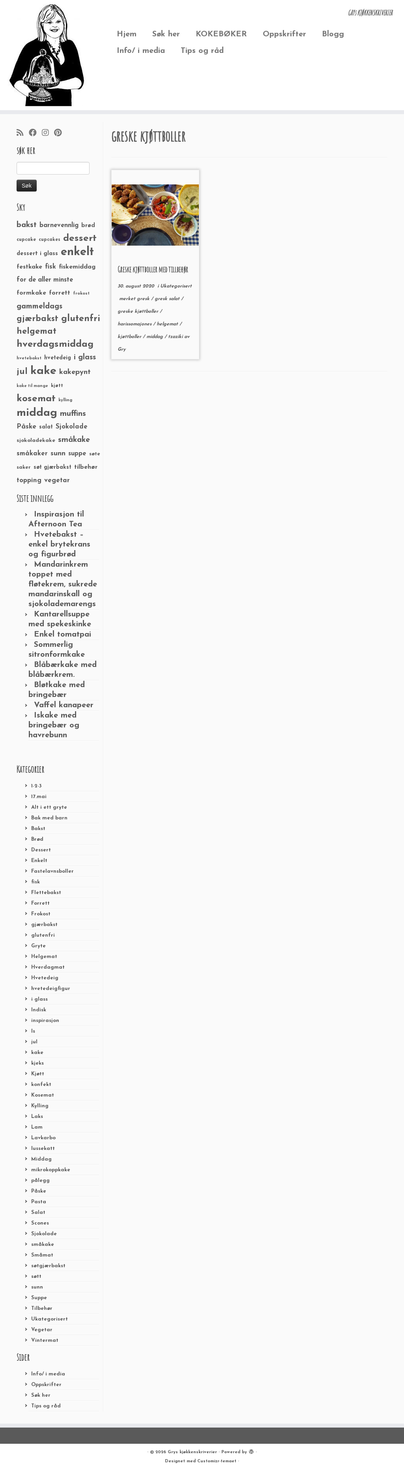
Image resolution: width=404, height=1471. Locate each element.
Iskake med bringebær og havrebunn (53, 725)
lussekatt (43, 1148)
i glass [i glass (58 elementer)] (85, 357)
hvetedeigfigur (50, 988)
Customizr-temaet (216, 1461)
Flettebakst (46, 892)
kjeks (37, 1063)
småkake (42, 1244)
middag (155, 336)
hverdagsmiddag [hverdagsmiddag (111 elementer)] (55, 344)
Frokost (40, 914)
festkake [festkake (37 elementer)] (29, 267)
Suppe (39, 1297)
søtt (36, 1276)
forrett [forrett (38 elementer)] (59, 293)
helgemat (168, 324)
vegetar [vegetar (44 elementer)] (57, 480)
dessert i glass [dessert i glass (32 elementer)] (37, 254)
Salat (38, 1212)
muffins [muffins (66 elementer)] (73, 414)
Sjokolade (44, 1233)
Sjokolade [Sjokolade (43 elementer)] (72, 426)
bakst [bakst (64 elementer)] (27, 225)
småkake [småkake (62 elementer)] (74, 440)
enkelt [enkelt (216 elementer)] (77, 252)
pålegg (40, 1180)
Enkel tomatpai (62, 635)
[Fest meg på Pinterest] (60, 133)
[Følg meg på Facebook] (35, 133)
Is (33, 1031)
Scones (40, 1223)
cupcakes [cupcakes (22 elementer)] (49, 239)
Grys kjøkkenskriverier (192, 1452)
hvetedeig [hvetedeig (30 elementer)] (57, 358)
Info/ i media (141, 51)
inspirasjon (45, 1020)
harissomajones (135, 324)
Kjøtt (37, 1073)
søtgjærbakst (48, 1265)
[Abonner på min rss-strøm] (23, 133)
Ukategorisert (49, 1319)
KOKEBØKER (221, 34)
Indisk (38, 1010)
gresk (144, 299)
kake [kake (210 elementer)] (43, 371)
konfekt (41, 1084)
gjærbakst (44, 924)
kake (37, 1052)
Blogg (333, 34)
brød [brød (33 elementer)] (88, 226)
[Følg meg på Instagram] (48, 133)
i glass (39, 999)
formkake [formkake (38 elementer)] (31, 293)
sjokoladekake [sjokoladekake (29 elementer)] (36, 440)
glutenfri (43, 935)
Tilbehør (41, 1308)
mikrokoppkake (50, 1169)
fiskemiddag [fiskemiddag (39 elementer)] (77, 267)
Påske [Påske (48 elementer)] (26, 426)
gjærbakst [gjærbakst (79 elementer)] (37, 319)
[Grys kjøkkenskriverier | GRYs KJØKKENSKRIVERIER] (47, 55)
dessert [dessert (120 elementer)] (80, 238)
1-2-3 (36, 786)
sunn (37, 1287)
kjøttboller (130, 336)
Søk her (166, 34)
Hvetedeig (44, 978)
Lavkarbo (43, 1137)
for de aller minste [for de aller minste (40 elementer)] (45, 280)
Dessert (41, 850)
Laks (37, 1116)
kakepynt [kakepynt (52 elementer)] (75, 372)
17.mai (39, 796)
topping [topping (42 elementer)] (29, 480)
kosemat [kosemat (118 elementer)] (36, 399)
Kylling (40, 1105)
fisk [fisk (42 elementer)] (50, 267)
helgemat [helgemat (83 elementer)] (36, 331)
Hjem (127, 34)
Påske (38, 1191)
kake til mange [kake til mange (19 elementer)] (32, 386)
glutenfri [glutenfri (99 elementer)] (80, 318)
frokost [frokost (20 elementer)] (81, 293)
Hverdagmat (48, 967)
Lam (37, 1127)
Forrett (40, 903)
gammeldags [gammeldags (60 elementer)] (39, 306)
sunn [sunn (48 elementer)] (57, 453)
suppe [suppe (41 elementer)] (77, 454)
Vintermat (44, 1340)
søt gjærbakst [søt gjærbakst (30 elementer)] (52, 467)
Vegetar (41, 1329)
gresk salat (168, 299)
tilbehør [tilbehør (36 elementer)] (85, 467)
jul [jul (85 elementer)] (22, 372)
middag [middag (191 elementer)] (37, 413)
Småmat (42, 1255)
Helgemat (44, 956)
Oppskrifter (284, 34)
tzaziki (176, 336)
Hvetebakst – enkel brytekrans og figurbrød (59, 544)
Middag (41, 1159)
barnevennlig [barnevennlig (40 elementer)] (59, 225)
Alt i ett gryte (49, 807)
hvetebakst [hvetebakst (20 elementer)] (29, 358)
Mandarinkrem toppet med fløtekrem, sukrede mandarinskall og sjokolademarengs (62, 584)
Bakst (38, 828)
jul (34, 1042)
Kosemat (42, 1095)
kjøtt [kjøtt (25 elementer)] (57, 385)
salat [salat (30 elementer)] (46, 427)
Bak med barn (49, 818)
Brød (37, 839)
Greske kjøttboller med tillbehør (153, 269)
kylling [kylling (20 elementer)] (65, 400)
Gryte (38, 946)
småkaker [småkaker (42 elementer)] (32, 454)
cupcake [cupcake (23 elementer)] (26, 239)
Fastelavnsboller (52, 871)
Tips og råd (202, 51)
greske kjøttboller (139, 311)
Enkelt (39, 860)
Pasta (38, 1201)
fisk (35, 882)
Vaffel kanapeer (64, 705)
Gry (121, 349)
